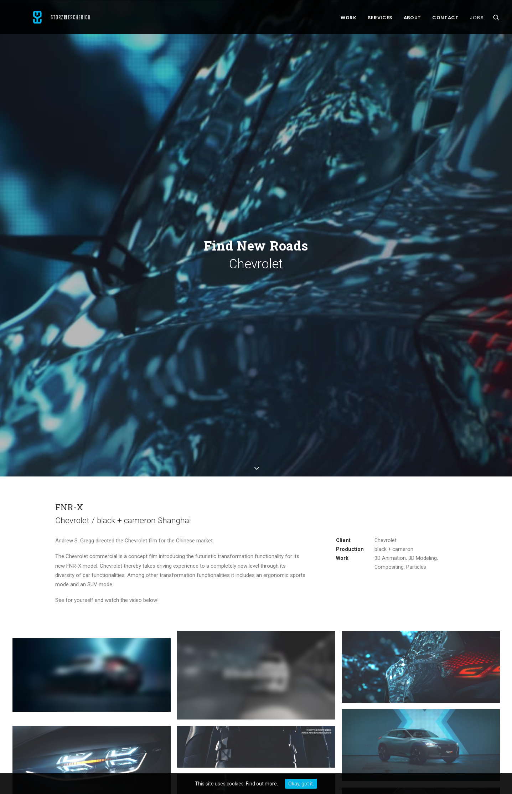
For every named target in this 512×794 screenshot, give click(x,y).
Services (380, 19)
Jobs (477, 19)
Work (349, 19)
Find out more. (262, 784)
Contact (445, 19)
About (412, 19)
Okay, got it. (301, 784)
